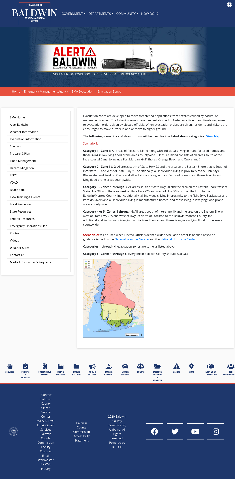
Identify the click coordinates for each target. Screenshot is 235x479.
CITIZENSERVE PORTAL (44, 369)
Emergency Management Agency (46, 91)
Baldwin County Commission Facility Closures (41, 442)
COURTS (140, 368)
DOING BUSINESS (60, 369)
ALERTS (176, 368)
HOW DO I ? (150, 13)
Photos (14, 233)
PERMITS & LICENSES (25, 371)
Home (16, 91)
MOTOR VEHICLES (125, 369)
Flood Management (23, 161)
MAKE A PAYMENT (109, 369)
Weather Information (24, 132)
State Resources (20, 212)
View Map (213, 136)
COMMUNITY (126, 13)
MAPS (191, 368)
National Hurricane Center (178, 239)
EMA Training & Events (25, 197)
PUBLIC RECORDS (76, 369)
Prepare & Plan (20, 154)
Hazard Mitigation (22, 168)
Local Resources (20, 204)
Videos (14, 240)
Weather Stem (19, 248)
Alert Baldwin (19, 125)
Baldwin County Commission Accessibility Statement (77, 431)
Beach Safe (17, 190)
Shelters (15, 146)
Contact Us (17, 255)
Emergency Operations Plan (28, 226)
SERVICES (9, 368)
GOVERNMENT (72, 13)
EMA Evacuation (82, 91)
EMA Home (17, 117)
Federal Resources (22, 219)
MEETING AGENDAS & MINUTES (157, 372)
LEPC (13, 175)
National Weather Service (132, 239)
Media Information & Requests (30, 262)
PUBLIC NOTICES (92, 369)
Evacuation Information (25, 139)
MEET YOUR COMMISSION (210, 369)
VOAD (14, 183)
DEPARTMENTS (100, 13)
